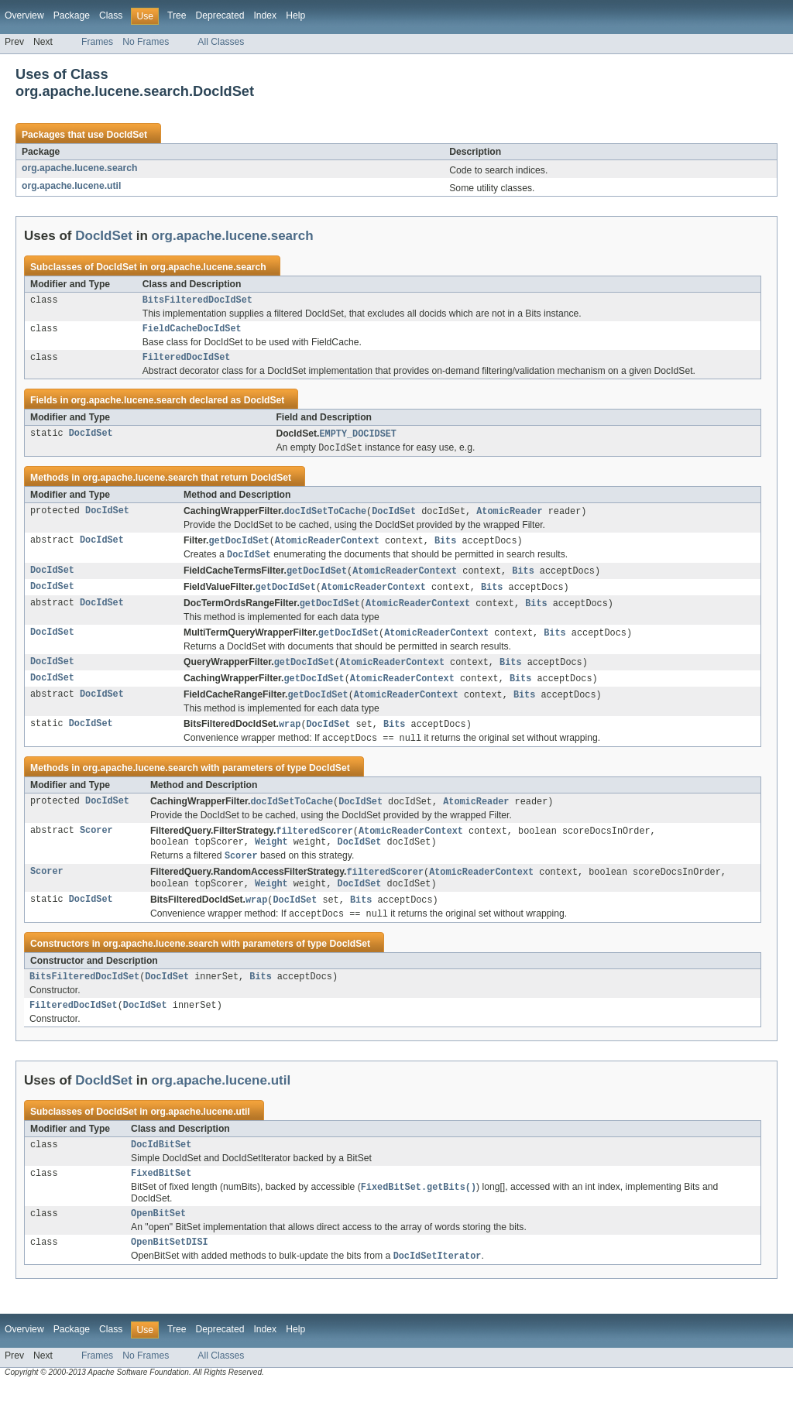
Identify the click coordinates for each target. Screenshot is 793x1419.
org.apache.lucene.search (79, 168)
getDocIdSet (238, 548)
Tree (177, 15)
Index (264, 15)
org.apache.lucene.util (71, 185)
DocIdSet (126, 134)
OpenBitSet (158, 1244)
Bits (445, 548)
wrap (289, 738)
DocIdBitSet (161, 1171)
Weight (271, 860)
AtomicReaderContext (327, 548)
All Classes (220, 41)
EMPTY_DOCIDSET (357, 439)
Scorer (96, 847)
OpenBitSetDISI (169, 1274)
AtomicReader (509, 518)
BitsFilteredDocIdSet (197, 301)
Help (295, 15)
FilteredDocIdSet (186, 361)
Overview (24, 15)
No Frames (145, 41)
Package (71, 15)
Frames (97, 41)
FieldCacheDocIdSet (192, 331)
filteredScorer (314, 847)
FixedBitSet (161, 1201)
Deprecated (220, 15)
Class (110, 15)
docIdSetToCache (324, 518)
